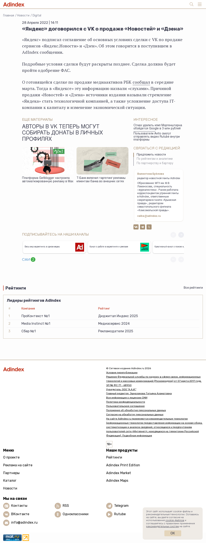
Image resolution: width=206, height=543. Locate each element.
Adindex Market (118, 473)
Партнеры (11, 473)
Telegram (121, 506)
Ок (172, 533)
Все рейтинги (193, 288)
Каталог (9, 481)
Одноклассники (75, 514)
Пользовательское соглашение (125, 406)
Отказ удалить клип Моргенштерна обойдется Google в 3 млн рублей (157, 127)
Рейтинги (114, 457)
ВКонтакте (20, 514)
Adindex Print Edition (123, 465)
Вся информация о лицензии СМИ (126, 397)
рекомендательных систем (162, 526)
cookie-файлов (174, 520)
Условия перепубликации (121, 372)
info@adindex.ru (24, 523)
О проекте (11, 457)
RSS (66, 506)
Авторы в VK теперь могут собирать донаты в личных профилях (62, 133)
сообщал (141, 82)
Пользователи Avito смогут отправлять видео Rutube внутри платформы (156, 136)
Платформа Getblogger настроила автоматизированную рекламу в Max (47, 180)
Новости (23, 15)
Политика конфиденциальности (125, 401)
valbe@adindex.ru (149, 216)
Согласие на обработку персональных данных (134, 414)
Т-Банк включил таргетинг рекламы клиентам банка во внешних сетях (101, 180)
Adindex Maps (117, 481)
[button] (181, 235)
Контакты (19, 506)
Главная (8, 15)
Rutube (120, 514)
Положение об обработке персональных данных (136, 410)
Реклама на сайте (17, 465)
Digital (37, 15)
